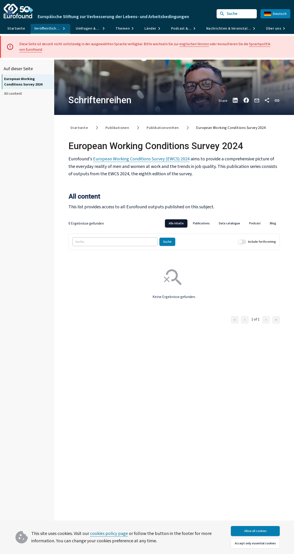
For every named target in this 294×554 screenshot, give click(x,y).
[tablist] (222, 223)
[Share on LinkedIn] (235, 100)
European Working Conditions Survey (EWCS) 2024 (141, 159)
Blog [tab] (273, 223)
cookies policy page (109, 533)
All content (13, 93)
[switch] (242, 241)
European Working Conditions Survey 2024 (23, 81)
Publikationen (117, 127)
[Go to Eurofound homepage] (18, 11)
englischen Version (194, 44)
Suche (167, 241)
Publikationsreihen (163, 127)
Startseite (16, 28)
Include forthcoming (262, 241)
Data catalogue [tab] (229, 223)
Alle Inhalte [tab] (176, 223)
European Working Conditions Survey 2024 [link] (231, 127)
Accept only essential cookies (255, 543)
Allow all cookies (255, 531)
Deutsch (275, 13)
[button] (277, 100)
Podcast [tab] (255, 223)
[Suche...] (115, 241)
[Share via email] (257, 100)
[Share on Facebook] (246, 100)
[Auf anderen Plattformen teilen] (267, 100)
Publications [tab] (201, 223)
